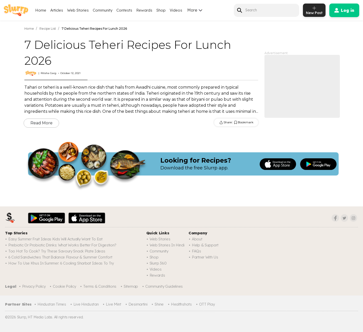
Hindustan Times (51, 304)
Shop (161, 10)
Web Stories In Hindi (167, 245)
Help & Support (205, 245)
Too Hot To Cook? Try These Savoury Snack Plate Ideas (56, 251)
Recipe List (47, 28)
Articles (56, 10)
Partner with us (205, 257)
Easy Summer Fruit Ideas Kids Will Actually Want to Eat (55, 239)
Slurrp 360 (158, 263)
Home (40, 10)
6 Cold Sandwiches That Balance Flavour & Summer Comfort (60, 257)
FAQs (196, 251)
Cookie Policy (64, 286)
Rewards (144, 10)
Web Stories (78, 10)
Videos (176, 10)
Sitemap (131, 286)
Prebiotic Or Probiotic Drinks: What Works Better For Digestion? (62, 245)
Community (102, 10)
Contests (124, 10)
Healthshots (181, 304)
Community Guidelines (164, 286)
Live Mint (113, 304)
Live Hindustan (86, 304)
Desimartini (138, 304)
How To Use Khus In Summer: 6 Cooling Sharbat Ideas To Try (61, 263)
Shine (159, 304)
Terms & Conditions (99, 286)
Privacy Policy (34, 286)
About (197, 239)
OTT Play (207, 304)
